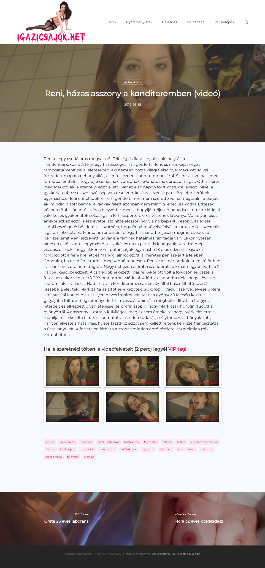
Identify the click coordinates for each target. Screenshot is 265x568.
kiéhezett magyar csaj (204, 442)
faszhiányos (131, 442)
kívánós (50, 449)
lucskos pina (67, 449)
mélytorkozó (107, 449)
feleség (167, 442)
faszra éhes (151, 442)
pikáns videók (132, 82)
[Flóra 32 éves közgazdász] (198, 518)
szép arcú (207, 449)
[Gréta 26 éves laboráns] (66, 518)
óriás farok (166, 449)
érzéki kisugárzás (108, 442)
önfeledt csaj (128, 449)
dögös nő (87, 442)
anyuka (49, 442)
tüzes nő (89, 456)
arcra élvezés (67, 442)
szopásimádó (53, 456)
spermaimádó (187, 449)
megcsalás (87, 449)
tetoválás (73, 456)
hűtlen (181, 442)
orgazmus (148, 449)
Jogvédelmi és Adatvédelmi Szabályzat (176, 553)
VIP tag (176, 349)
